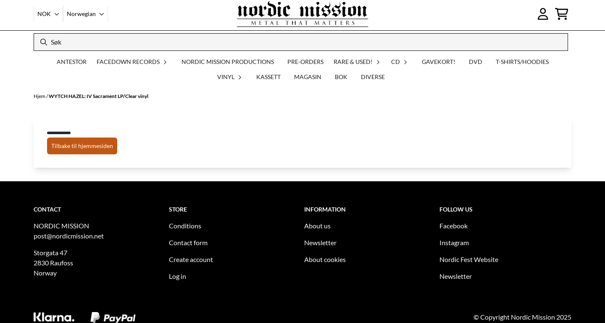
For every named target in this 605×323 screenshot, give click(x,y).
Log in (177, 276)
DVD (475, 61)
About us (317, 226)
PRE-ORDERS (305, 61)
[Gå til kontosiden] (543, 14)
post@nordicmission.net (69, 236)
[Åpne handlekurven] (562, 14)
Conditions (185, 226)
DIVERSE (373, 76)
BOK (341, 76)
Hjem (40, 96)
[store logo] (302, 14)
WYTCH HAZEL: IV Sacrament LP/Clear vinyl (98, 96)
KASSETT (268, 76)
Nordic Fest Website (468, 259)
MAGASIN (307, 76)
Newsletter (320, 242)
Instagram (454, 242)
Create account (191, 259)
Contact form (188, 242)
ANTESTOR (72, 61)
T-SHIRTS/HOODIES (522, 61)
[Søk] (301, 42)
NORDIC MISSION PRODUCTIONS (228, 61)
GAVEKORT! (438, 61)
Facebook (453, 226)
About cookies (325, 259)
